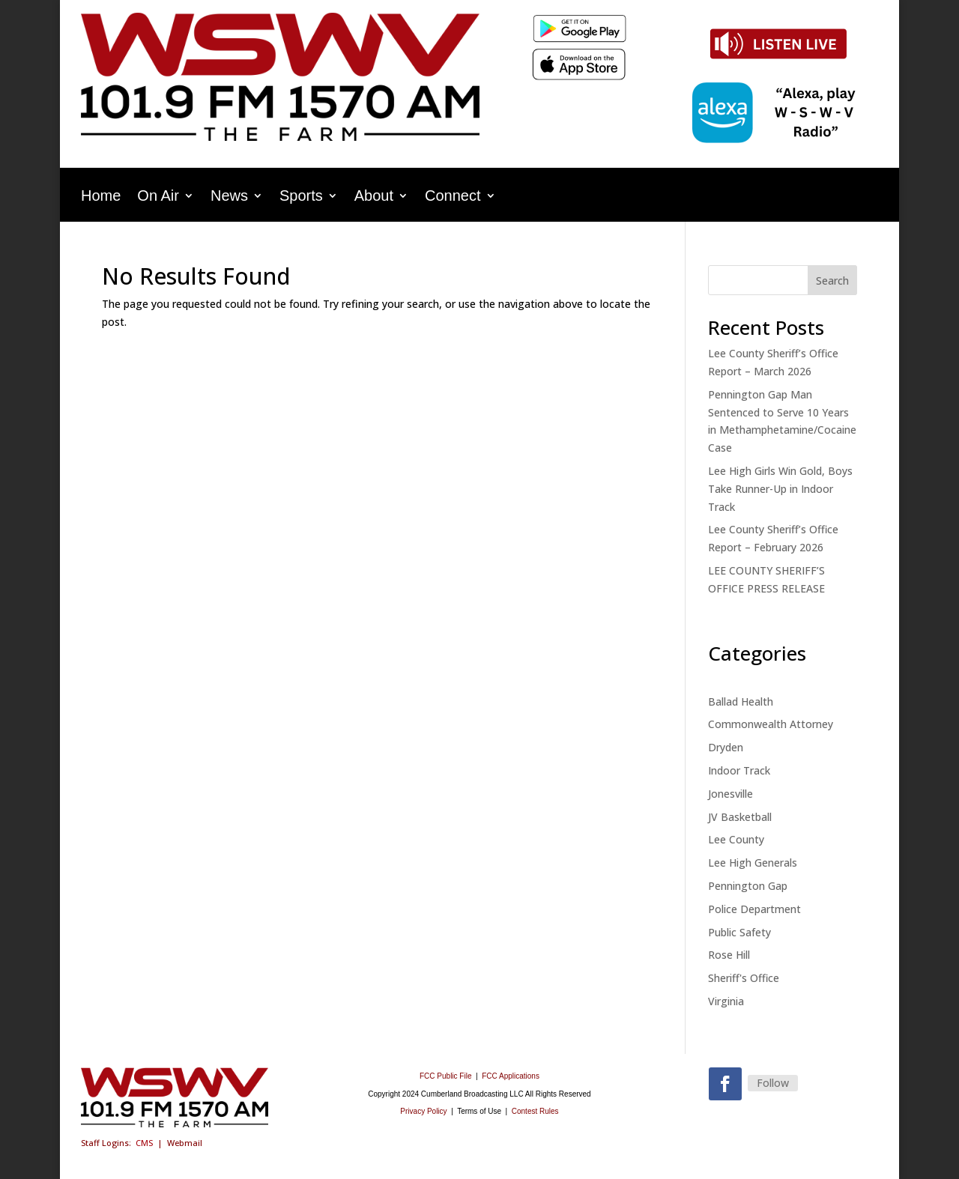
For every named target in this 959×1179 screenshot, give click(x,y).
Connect (453, 197)
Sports (301, 197)
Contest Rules (535, 1111)
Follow (773, 1083)
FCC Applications (510, 1076)
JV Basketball (740, 817)
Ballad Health (740, 701)
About (373, 197)
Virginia (726, 1001)
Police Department (754, 909)
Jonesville (730, 793)
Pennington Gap (747, 886)
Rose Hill (729, 955)
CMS (144, 1142)
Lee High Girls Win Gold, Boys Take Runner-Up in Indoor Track (780, 489)
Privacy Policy (423, 1111)
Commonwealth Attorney (770, 724)
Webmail (184, 1142)
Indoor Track (739, 770)
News (229, 197)
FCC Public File (447, 1076)
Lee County (736, 839)
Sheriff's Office (743, 978)
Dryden (725, 747)
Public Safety (739, 932)
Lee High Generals (752, 862)
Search (832, 280)
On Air (158, 197)
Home (101, 197)
